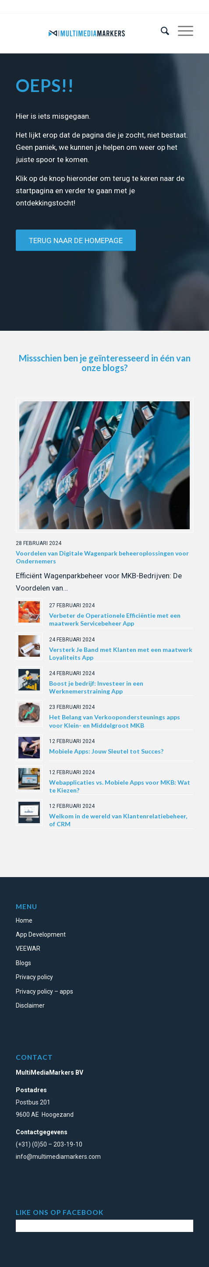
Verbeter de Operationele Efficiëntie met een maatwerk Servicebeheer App (115, 619)
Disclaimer (30, 1005)
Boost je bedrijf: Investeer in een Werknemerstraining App (96, 687)
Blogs (23, 962)
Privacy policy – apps (44, 991)
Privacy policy (34, 976)
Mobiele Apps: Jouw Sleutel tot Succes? (106, 751)
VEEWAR (28, 948)
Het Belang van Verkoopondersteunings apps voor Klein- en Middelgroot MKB (114, 721)
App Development (41, 934)
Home (24, 920)
